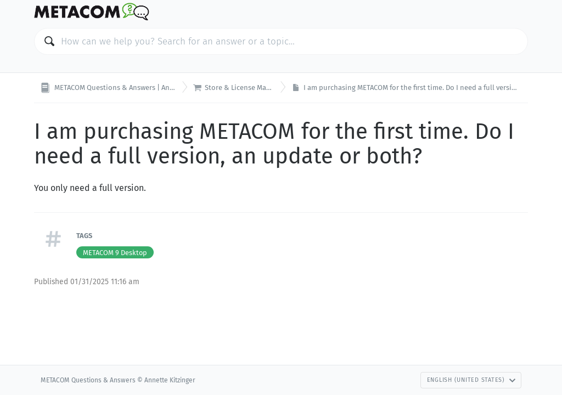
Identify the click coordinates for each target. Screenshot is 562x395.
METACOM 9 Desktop (115, 253)
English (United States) (471, 379)
